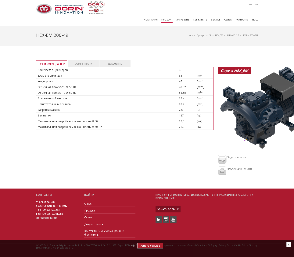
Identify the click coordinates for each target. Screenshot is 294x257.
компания (151, 19)
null (255, 19)
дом (191, 35)
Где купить (200, 19)
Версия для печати (235, 171)
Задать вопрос (232, 159)
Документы (115, 63)
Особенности (83, 63)
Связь (228, 19)
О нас (87, 203)
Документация (93, 224)
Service (215, 19)
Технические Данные (51, 64)
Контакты (242, 19)
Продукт (167, 19)
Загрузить (183, 19)
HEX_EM (219, 35)
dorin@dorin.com (46, 217)
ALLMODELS (233, 35)
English (253, 4)
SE (210, 35)
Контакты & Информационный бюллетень (104, 232)
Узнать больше (168, 209)
